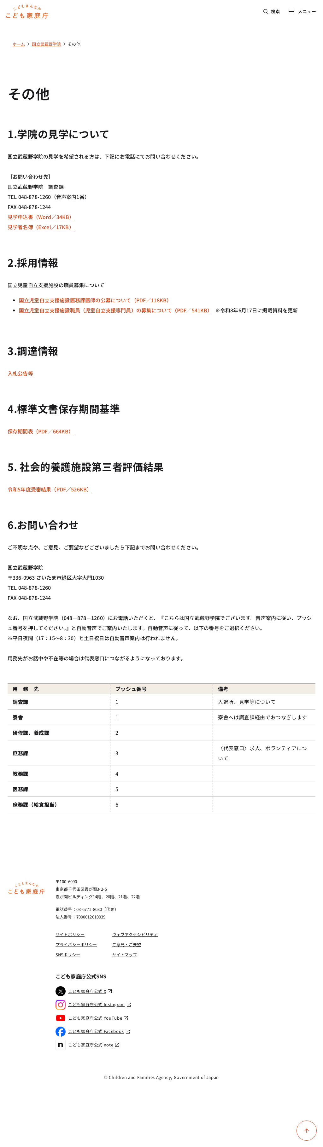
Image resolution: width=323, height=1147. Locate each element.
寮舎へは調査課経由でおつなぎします (262, 717)
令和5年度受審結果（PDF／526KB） (50, 489)
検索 (271, 11)
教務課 (20, 773)
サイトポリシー (70, 934)
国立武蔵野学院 (46, 44)
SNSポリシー (68, 955)
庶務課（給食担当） (36, 804)
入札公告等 (20, 373)
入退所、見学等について (247, 701)
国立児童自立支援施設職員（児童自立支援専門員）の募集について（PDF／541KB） (114, 310)
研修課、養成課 (31, 732)
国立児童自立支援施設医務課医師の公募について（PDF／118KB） (95, 300)
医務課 (20, 789)
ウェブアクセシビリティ (135, 934)
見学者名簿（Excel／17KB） (41, 227)
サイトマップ (124, 955)
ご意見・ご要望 (126, 944)
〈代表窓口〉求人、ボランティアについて (262, 753)
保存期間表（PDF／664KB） (41, 431)
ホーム (19, 44)
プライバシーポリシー (76, 944)
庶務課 (20, 753)
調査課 (20, 701)
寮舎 (18, 717)
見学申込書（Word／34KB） (41, 217)
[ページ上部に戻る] (307, 1131)
